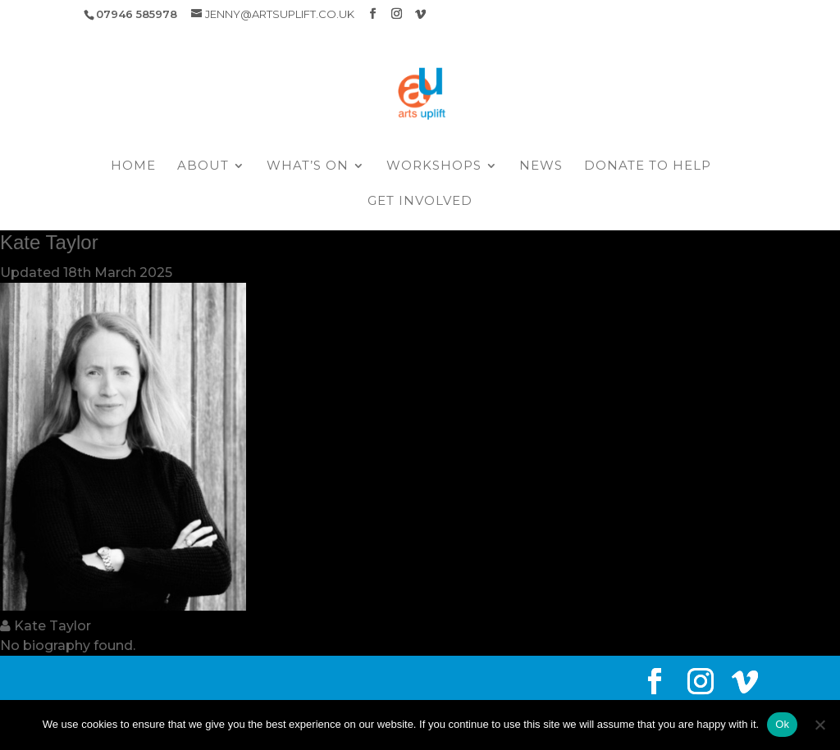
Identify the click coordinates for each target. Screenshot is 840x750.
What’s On (308, 166)
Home (133, 166)
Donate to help (647, 166)
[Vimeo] (420, 14)
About (203, 166)
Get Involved (420, 201)
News (541, 166)
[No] (819, 724)
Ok (782, 724)
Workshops (434, 166)
